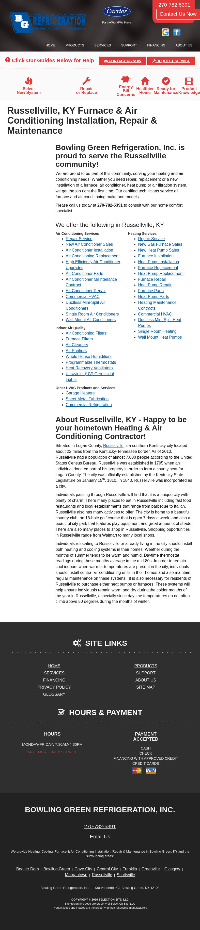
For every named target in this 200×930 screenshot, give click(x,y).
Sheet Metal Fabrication (87, 399)
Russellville (113, 445)
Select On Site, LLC (114, 899)
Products (75, 45)
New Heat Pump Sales (158, 250)
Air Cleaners (77, 345)
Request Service (171, 61)
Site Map (145, 687)
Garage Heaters (80, 393)
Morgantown (76, 875)
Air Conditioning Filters (86, 333)
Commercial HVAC (83, 296)
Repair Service (79, 239)
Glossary (54, 694)
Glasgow (172, 869)
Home (50, 45)
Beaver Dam (27, 869)
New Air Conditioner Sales (89, 244)
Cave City (83, 869)
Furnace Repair (152, 279)
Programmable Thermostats (91, 362)
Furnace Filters (79, 339)
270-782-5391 (100, 826)
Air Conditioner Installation (89, 250)
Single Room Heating (157, 331)
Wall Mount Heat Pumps (160, 337)
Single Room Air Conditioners (92, 314)
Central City (107, 869)
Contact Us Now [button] (123, 61)
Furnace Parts (151, 291)
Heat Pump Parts (153, 296)
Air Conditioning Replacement (93, 256)
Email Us (100, 836)
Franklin (129, 869)
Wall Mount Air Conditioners (91, 320)
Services (102, 45)
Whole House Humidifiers (89, 356)
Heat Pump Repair (155, 285)
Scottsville (126, 875)
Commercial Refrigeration (89, 405)
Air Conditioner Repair (86, 291)
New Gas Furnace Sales (160, 244)
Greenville (151, 869)
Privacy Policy (54, 687)
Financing (156, 45)
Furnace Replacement (158, 267)
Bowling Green (56, 869)
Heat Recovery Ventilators (89, 368)
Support (129, 45)
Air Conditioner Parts (84, 273)
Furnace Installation (156, 256)
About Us (184, 45)
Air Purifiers (76, 350)
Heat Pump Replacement (161, 273)
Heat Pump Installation (158, 262)
